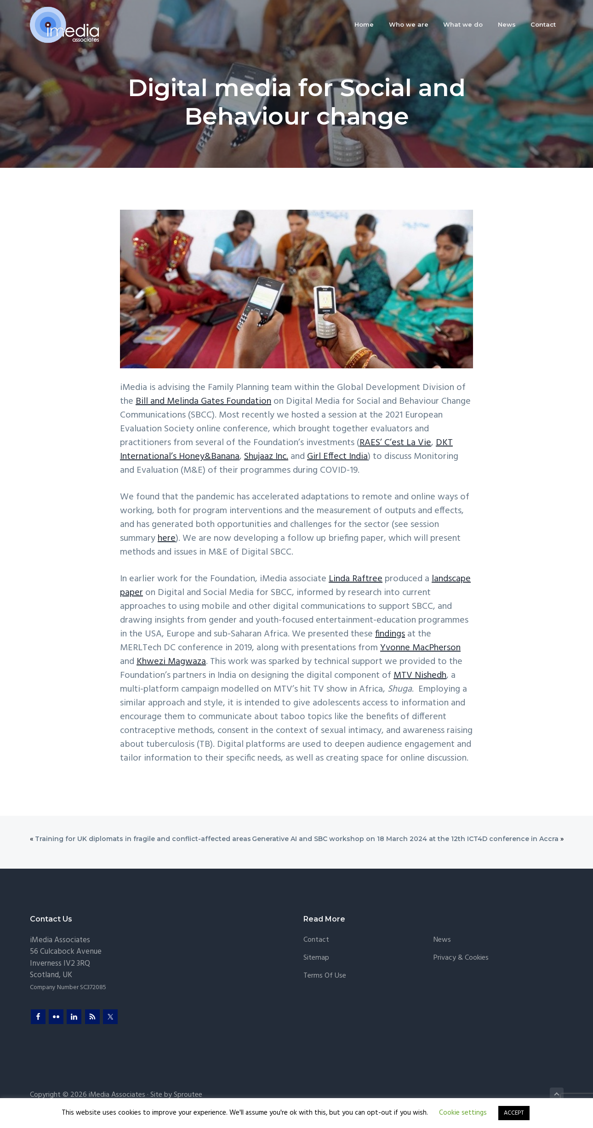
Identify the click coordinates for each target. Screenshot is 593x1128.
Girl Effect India (337, 456)
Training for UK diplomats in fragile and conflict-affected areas (143, 839)
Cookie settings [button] (463, 1112)
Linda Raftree (355, 579)
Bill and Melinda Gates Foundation (203, 401)
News (442, 940)
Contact (316, 940)
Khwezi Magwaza (171, 661)
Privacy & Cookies (461, 958)
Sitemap (316, 958)
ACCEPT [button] (514, 1113)
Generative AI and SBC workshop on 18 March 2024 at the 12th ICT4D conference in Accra (405, 839)
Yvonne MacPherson (420, 648)
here (167, 538)
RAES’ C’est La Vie (395, 442)
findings (390, 634)
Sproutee (188, 1095)
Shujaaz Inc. (266, 456)
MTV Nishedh (419, 675)
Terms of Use (324, 976)
